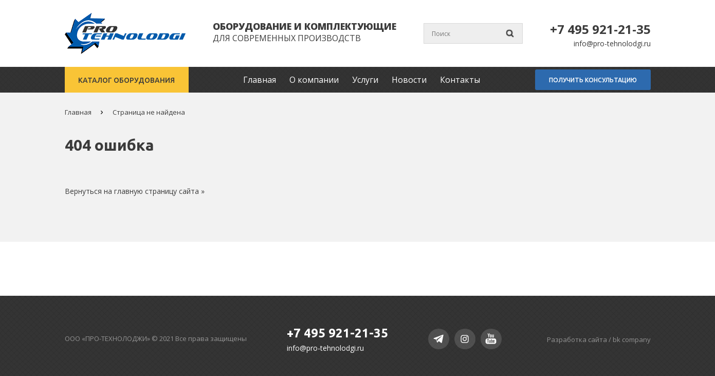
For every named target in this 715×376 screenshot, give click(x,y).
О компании (316, 79)
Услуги (367, 79)
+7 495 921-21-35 (600, 29)
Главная (261, 79)
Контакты (462, 79)
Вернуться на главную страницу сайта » (135, 191)
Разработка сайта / (599, 339)
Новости (411, 79)
